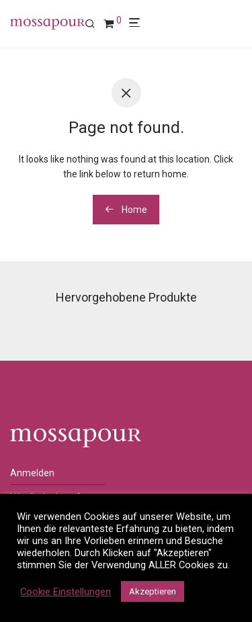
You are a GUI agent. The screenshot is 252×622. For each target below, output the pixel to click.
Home (126, 209)
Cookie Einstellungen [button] (65, 592)
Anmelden (32, 473)
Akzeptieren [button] (152, 591)
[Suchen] (94, 24)
